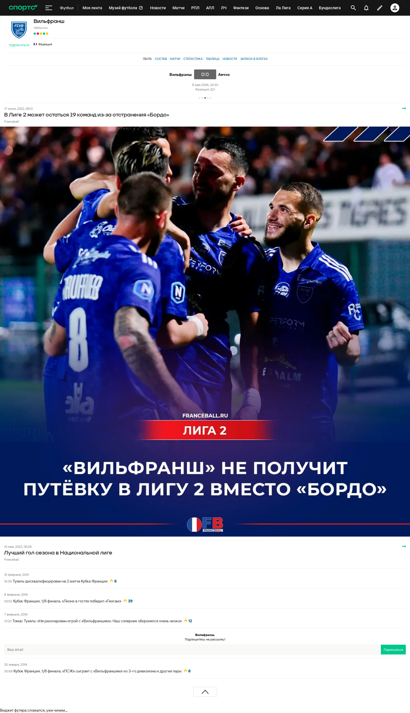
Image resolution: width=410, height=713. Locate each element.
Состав (161, 59)
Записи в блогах (253, 59)
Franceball (11, 121)
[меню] (48, 8)
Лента (147, 59)
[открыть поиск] (353, 8)
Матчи (175, 59)
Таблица (213, 59)
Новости (230, 59)
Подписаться (19, 45)
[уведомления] (366, 8)
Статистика (193, 59)
